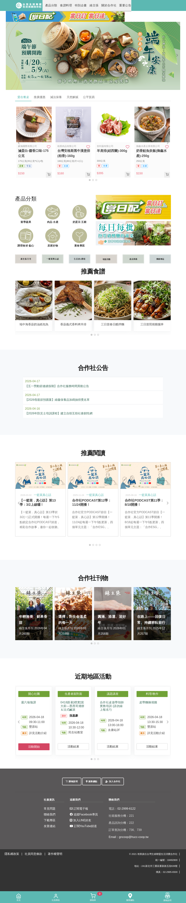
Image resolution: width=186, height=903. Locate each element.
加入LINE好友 (80, 820)
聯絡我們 (49, 814)
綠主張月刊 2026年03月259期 (73, 624)
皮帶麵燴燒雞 (148, 702)
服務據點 (91, 781)
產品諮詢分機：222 (121, 823)
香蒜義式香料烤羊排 (73, 324)
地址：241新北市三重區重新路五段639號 (155, 866)
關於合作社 (98, 5)
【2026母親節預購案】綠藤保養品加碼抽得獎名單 (57, 399)
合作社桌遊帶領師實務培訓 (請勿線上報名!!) (112, 706)
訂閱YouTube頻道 (83, 826)
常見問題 (49, 808)
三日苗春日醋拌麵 (112, 324)
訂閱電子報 (79, 808)
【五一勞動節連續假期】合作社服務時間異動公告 (57, 386)
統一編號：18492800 (166, 860)
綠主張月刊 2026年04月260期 (34, 624)
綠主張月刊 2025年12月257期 (152, 624)
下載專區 (49, 820)
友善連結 (49, 826)
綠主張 (85, 5)
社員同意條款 (33, 854)
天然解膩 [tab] (74, 97)
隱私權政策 (12, 854)
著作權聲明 (55, 854)
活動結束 (73, 746)
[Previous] (9, 55)
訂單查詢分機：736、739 (125, 830)
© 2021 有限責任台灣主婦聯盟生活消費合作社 (153, 854)
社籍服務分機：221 (121, 815)
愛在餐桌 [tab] (23, 97)
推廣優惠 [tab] (40, 97)
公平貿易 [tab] (90, 97)
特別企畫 (74, 5)
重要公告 (111, 5)
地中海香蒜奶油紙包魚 (33, 324)
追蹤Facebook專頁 (84, 814)
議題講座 (112, 694)
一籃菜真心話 (42, 495)
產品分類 (49, 5)
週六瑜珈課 (28, 702)
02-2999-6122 (122, 808)
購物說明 (72, 781)
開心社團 (34, 694)
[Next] (176, 55)
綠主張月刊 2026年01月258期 (113, 624)
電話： (113, 808)
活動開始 (34, 746)
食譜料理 (62, 5)
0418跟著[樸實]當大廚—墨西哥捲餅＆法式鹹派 (72, 706)
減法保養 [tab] (57, 97)
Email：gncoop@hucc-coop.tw (128, 837)
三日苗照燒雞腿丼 (152, 324)
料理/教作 (152, 694)
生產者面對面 (73, 694)
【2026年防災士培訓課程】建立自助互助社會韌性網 (59, 413)
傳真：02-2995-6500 (166, 872)
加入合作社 (112, 781)
